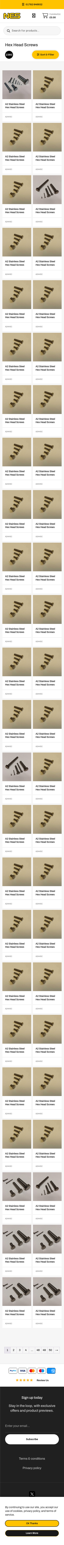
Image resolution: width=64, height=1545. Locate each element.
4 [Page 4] (26, 1350)
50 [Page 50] (50, 1350)
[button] (45, 55)
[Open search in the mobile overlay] (32, 31)
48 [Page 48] (38, 1350)
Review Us (43, 1380)
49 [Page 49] (44, 1350)
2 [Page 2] (13, 1350)
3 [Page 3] (19, 1350)
